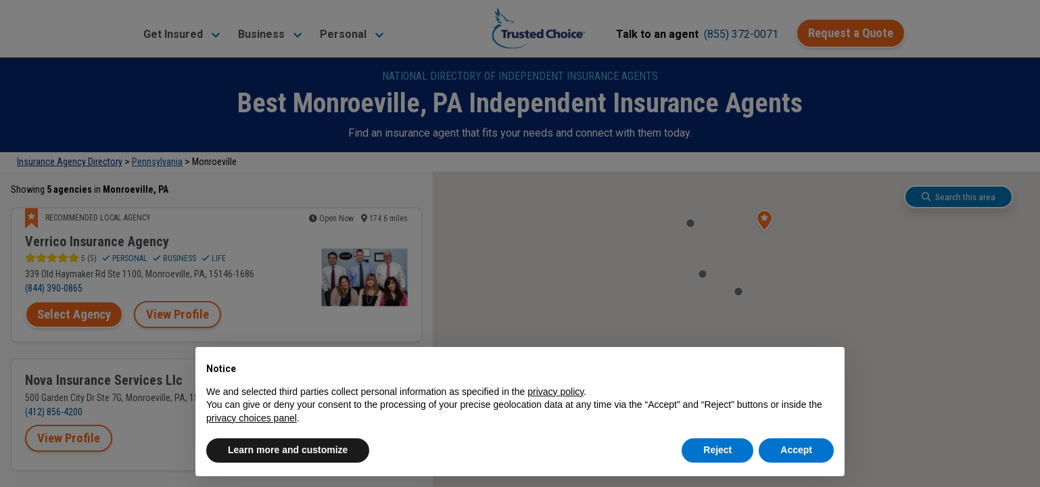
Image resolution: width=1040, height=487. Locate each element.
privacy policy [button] (555, 391)
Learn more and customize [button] (288, 449)
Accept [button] (796, 449)
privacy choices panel (251, 418)
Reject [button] (717, 449)
